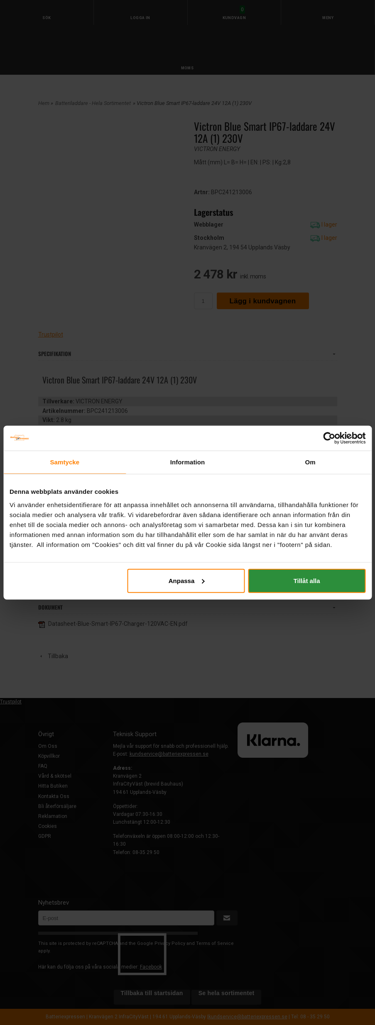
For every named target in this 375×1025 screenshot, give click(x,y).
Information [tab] (187, 462)
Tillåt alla (307, 580)
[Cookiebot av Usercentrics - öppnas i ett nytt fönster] (329, 438)
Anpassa (187, 580)
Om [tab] (310, 462)
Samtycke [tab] (64, 462)
